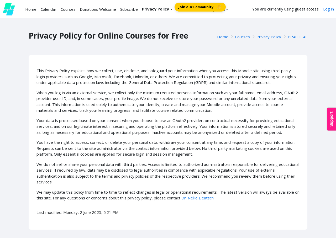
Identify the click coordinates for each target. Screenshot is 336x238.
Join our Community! (200, 7)
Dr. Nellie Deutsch (197, 197)
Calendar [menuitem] (48, 9)
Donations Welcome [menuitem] (98, 9)
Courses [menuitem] (68, 9)
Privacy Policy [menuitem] (155, 9)
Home (222, 36)
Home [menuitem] (30, 9)
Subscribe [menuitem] (129, 9)
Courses (242, 36)
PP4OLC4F (297, 36)
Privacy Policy (268, 36)
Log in (328, 9)
